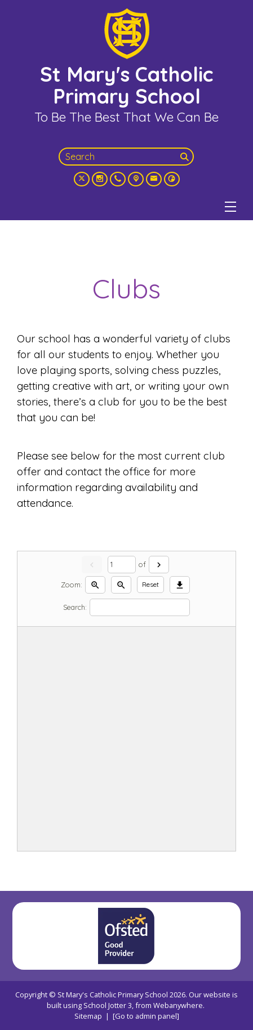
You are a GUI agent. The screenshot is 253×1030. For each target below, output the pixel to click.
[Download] (180, 585)
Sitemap (88, 1016)
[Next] (159, 564)
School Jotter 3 (107, 1005)
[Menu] (230, 206)
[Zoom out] (121, 585)
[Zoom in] (95, 585)
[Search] (186, 157)
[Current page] (122, 564)
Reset (150, 584)
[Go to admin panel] (146, 1016)
